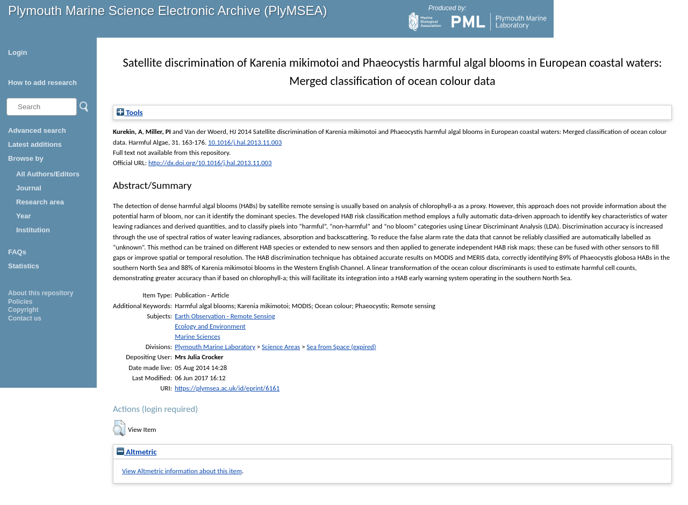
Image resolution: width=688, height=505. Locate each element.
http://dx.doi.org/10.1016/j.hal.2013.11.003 (210, 163)
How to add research (42, 83)
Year (23, 216)
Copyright (23, 310)
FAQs (17, 252)
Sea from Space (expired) (341, 347)
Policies (20, 301)
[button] (119, 428)
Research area (40, 202)
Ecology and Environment (210, 326)
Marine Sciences (197, 336)
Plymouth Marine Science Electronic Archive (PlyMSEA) (167, 10)
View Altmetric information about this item (182, 471)
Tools (130, 112)
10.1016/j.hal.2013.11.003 (245, 142)
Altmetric (136, 452)
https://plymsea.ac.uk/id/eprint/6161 (227, 388)
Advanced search (37, 130)
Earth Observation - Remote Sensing (225, 316)
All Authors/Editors (48, 174)
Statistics (23, 266)
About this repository (40, 293)
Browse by (26, 158)
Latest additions (35, 144)
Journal (28, 188)
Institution (33, 230)
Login (17, 52)
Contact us (24, 318)
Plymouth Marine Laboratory (215, 347)
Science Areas (281, 347)
